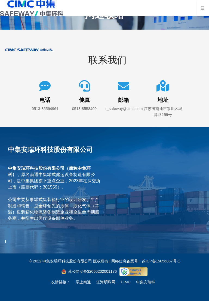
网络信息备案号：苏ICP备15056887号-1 (145, 261)
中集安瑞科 (145, 282)
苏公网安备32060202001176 (92, 271)
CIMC (126, 282)
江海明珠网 (105, 282)
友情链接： (60, 282)
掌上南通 (83, 282)
